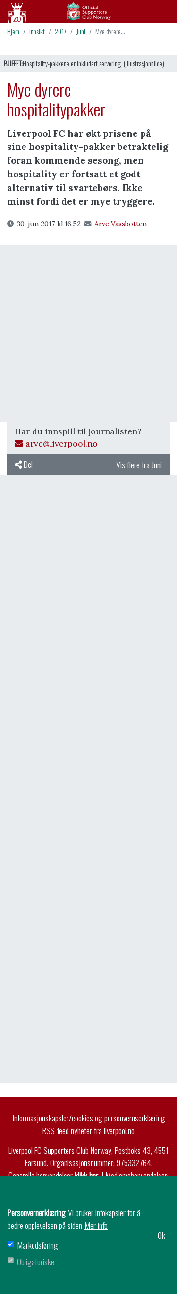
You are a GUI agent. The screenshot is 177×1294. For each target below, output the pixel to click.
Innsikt (37, 31)
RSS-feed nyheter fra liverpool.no (88, 1130)
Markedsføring (37, 1245)
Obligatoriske (35, 1261)
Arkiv (88, 11)
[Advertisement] (88, 333)
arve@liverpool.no (56, 443)
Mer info (96, 1225)
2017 (61, 31)
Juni (80, 31)
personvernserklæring (134, 1118)
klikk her (86, 1175)
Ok (161, 1235)
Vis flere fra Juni (139, 464)
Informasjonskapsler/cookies (52, 1118)
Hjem (13, 31)
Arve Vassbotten (115, 224)
